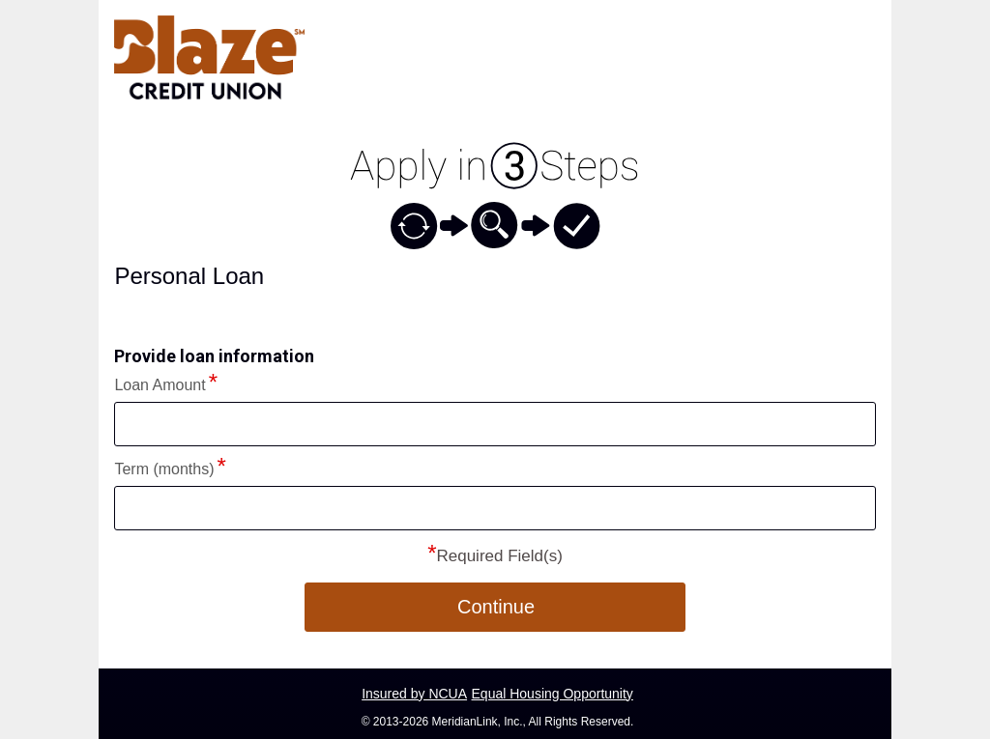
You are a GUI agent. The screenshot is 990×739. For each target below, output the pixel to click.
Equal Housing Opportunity (552, 693)
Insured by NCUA (414, 693)
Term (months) (164, 469)
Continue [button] (496, 606)
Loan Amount (159, 385)
